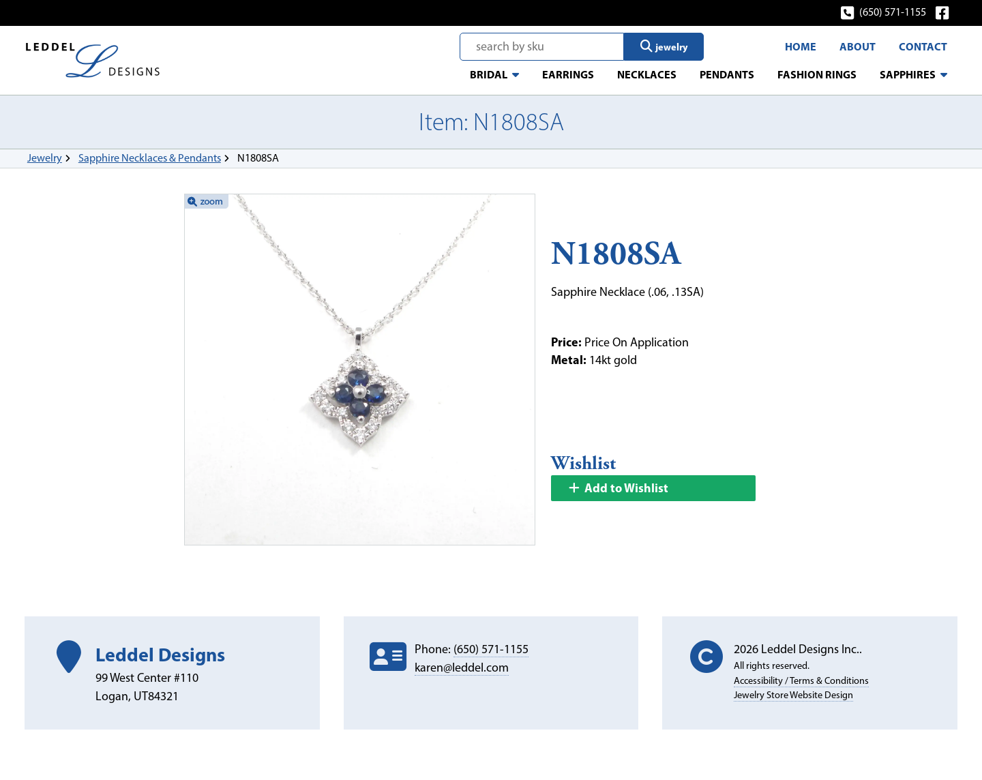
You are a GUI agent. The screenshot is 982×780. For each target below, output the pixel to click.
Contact (923, 46)
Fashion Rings (817, 74)
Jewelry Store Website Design (793, 695)
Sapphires (908, 74)
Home (800, 46)
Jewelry (44, 157)
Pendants (727, 74)
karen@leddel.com (462, 667)
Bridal (488, 74)
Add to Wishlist (618, 488)
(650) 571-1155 (884, 11)
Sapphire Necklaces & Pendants (149, 157)
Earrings (568, 74)
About (857, 46)
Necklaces (646, 74)
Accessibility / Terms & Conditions (801, 680)
